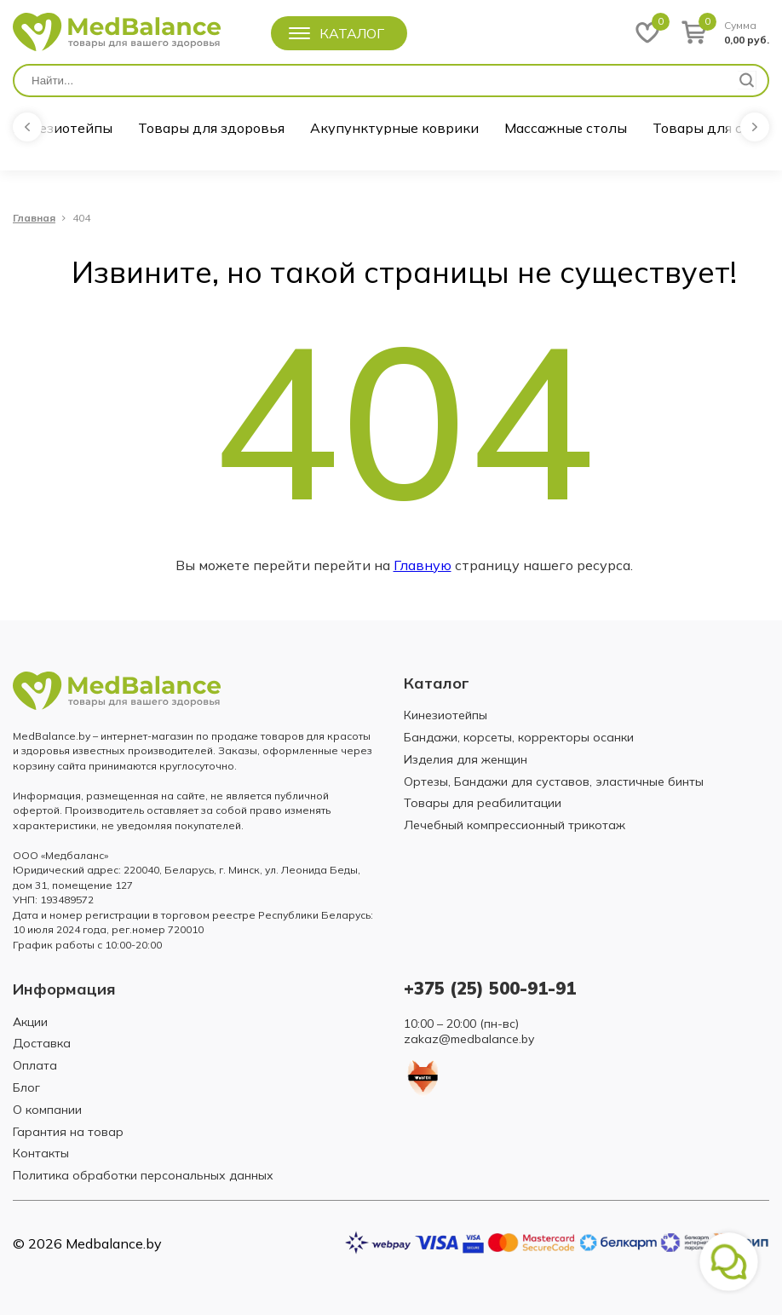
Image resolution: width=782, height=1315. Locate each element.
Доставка (42, 1043)
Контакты (41, 1153)
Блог (26, 1087)
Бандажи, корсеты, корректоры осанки (519, 737)
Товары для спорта (717, 128)
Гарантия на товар (68, 1131)
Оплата (35, 1065)
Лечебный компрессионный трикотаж (514, 825)
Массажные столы (565, 128)
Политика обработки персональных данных (143, 1175)
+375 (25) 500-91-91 (490, 988)
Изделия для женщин (465, 759)
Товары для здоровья (211, 128)
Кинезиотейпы (62, 128)
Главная (34, 218)
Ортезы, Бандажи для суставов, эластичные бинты (554, 781)
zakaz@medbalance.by (469, 1039)
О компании (47, 1109)
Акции (30, 1022)
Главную (422, 565)
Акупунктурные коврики (394, 128)
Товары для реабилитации (482, 802)
